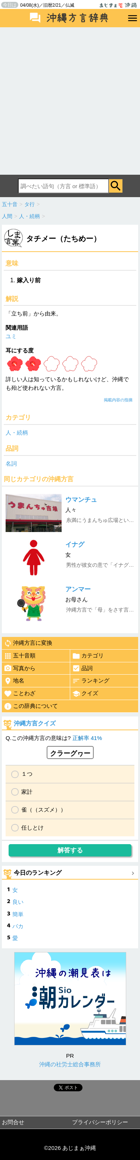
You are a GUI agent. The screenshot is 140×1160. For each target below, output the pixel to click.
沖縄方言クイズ (35, 723)
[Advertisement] (70, 101)
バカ (18, 926)
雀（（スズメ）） (43, 809)
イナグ (74, 544)
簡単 (18, 914)
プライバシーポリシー (100, 1122)
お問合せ (13, 1122)
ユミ (11, 336)
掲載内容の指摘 (118, 400)
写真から (19, 668)
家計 (26, 792)
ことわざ (19, 694)
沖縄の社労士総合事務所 (70, 1064)
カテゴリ (88, 656)
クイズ (85, 694)
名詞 (11, 463)
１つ (26, 774)
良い (18, 902)
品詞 (82, 668)
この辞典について (31, 706)
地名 (14, 681)
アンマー (78, 589)
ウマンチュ (81, 499)
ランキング (90, 681)
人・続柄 (17, 432)
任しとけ (32, 827)
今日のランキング (38, 873)
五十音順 (19, 656)
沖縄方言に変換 (28, 643)
